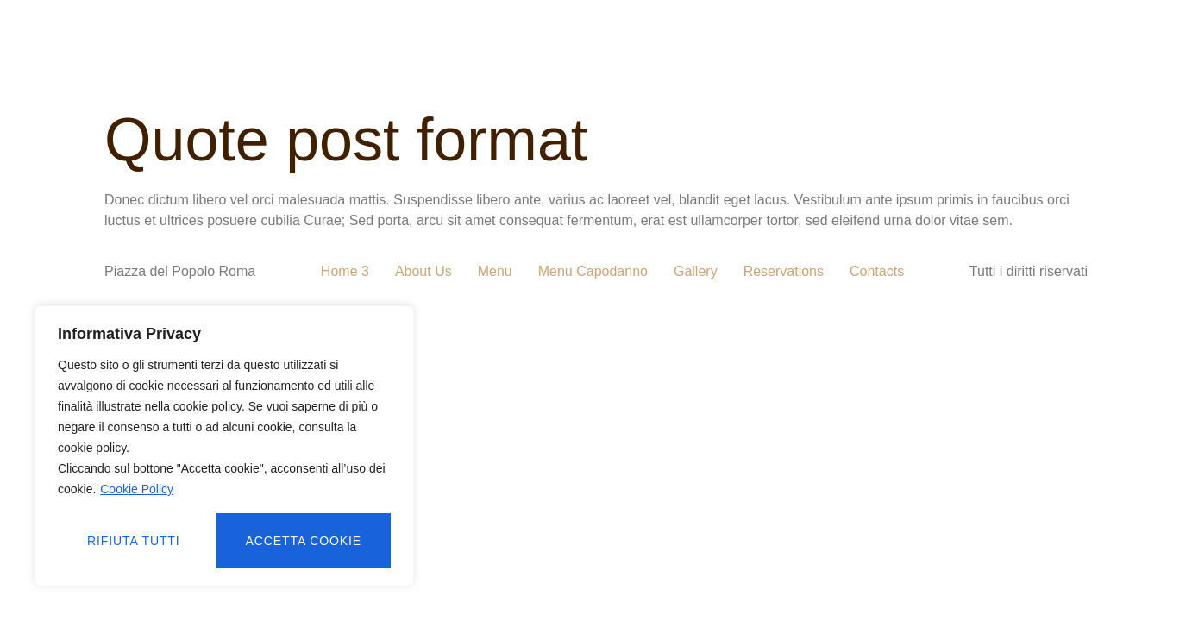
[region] (224, 445)
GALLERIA (487, 36)
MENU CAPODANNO (699, 36)
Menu (495, 271)
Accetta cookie (303, 541)
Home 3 (345, 271)
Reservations (783, 271)
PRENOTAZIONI (853, 36)
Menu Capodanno (593, 271)
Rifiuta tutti (133, 541)
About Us (423, 271)
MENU (577, 36)
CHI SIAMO (381, 36)
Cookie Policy (136, 489)
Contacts (877, 271)
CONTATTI (872, 76)
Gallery (696, 271)
